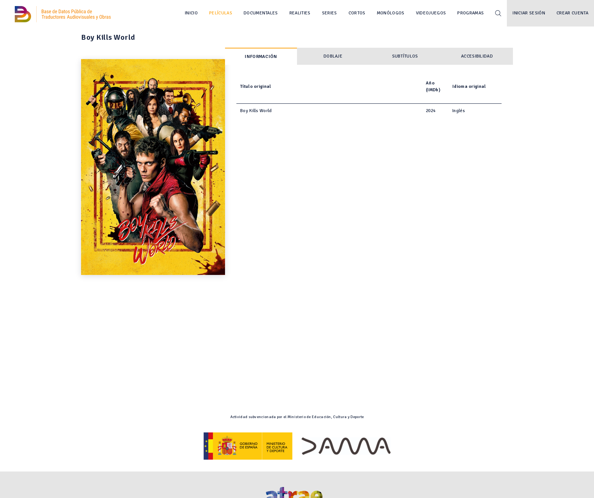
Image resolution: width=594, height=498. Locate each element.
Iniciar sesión (529, 13)
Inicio (191, 13)
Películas (220, 13)
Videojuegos (431, 13)
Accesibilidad (477, 56)
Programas (470, 13)
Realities (300, 13)
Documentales (261, 13)
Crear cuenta (572, 13)
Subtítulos (405, 56)
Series (329, 13)
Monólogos (391, 13)
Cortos (357, 13)
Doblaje (333, 56)
